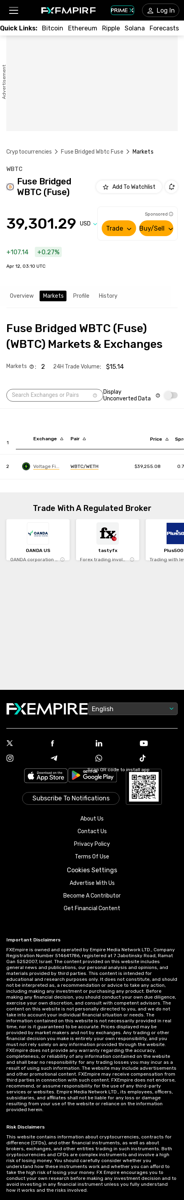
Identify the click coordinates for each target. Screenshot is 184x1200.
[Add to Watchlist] (129, 186)
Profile (81, 296)
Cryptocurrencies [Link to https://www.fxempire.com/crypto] (29, 151)
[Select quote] (88, 223)
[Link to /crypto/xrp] (111, 28)
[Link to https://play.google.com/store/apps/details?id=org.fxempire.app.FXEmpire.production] (93, 776)
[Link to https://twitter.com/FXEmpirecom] (25, 744)
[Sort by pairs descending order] (78, 438)
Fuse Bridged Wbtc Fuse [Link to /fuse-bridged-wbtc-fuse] (92, 151)
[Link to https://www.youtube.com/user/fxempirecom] (159, 744)
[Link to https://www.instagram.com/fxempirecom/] (25, 759)
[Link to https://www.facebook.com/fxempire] (70, 744)
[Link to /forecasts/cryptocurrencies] (164, 28)
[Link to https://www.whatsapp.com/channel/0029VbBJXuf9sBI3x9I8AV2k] (114, 759)
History (108, 296)
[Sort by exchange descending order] (48, 438)
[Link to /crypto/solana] (135, 28)
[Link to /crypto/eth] (82, 28)
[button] (13, 10)
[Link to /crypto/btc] (52, 28)
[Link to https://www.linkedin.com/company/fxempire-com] (114, 744)
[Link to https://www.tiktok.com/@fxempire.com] (159, 759)
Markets (53, 296)
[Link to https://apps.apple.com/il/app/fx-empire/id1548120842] (46, 776)
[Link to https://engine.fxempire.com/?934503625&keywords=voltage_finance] (40, 466)
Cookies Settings (92, 870)
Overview (22, 296)
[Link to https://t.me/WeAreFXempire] (70, 758)
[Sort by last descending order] (159, 439)
